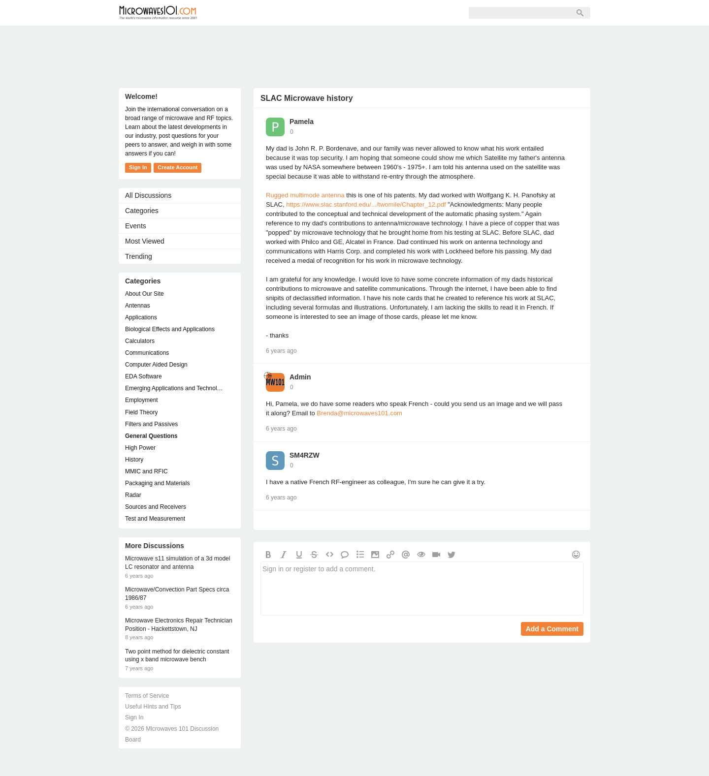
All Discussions (148, 195)
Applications (141, 317)
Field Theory (141, 412)
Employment (141, 400)
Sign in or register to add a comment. (421, 588)
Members (273, 12)
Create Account (177, 167)
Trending (138, 256)
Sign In (360, 12)
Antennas (137, 305)
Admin (300, 377)
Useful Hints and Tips (153, 706)
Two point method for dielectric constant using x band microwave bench (177, 655)
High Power (140, 447)
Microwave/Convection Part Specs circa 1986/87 (177, 593)
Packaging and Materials (157, 483)
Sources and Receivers (155, 506)
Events (135, 226)
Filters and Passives (151, 424)
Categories (142, 211)
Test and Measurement (155, 518)
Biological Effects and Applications (170, 329)
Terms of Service (147, 695)
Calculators (140, 341)
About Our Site (144, 293)
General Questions (151, 436)
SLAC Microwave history (306, 98)
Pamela (302, 121)
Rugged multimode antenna (306, 195)
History (134, 459)
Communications (147, 352)
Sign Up (318, 12)
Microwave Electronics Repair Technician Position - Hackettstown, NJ (178, 624)
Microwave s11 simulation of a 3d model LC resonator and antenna (177, 562)
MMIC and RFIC (146, 471)
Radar (133, 495)
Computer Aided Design (156, 364)
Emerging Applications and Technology (175, 388)
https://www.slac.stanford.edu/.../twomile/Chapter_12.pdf (366, 204)
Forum (230, 12)
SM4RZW (305, 455)
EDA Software (143, 376)
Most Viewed (144, 241)
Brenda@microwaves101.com (359, 413)
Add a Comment (552, 629)
